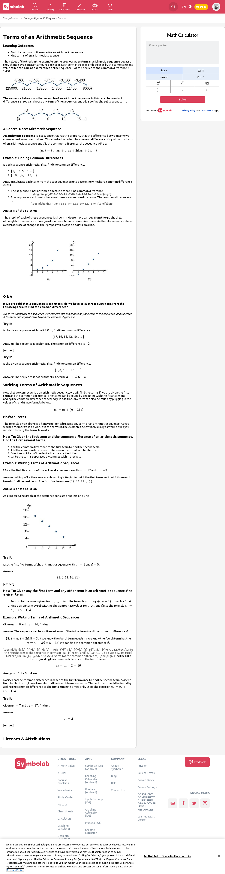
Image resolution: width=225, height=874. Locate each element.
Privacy (142, 765)
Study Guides (10, 18)
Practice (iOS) (93, 822)
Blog (114, 775)
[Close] (219, 857)
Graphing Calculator (64, 827)
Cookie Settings (147, 787)
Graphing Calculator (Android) (91, 779)
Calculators (65, 818)
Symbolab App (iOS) (94, 801)
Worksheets (65, 790)
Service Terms (146, 772)
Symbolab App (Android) (94, 767)
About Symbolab (117, 767)
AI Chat (62, 772)
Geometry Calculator (64, 837)
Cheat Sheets (66, 811)
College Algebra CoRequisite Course (45, 18)
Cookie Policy (146, 780)
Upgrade (201, 6)
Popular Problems (63, 782)
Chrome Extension (91, 831)
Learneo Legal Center (146, 818)
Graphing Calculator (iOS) (91, 812)
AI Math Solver (66, 765)
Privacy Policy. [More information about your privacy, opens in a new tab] (15, 871)
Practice (62, 804)
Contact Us (118, 790)
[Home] (32, 768)
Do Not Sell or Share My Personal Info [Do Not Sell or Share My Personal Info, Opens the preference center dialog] (167, 857)
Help (113, 783)
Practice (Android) (91, 791)
